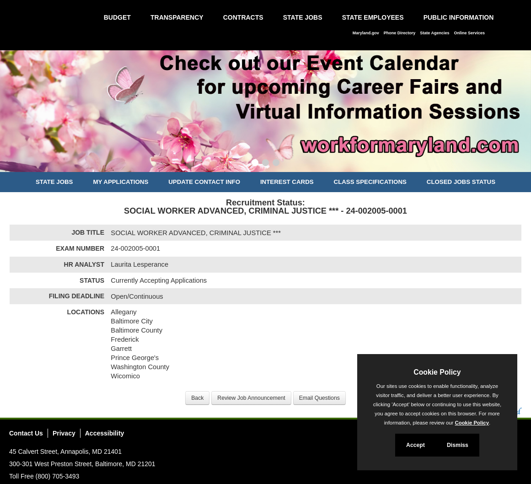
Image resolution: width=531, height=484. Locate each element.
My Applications (120, 181)
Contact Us (26, 433)
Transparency (177, 17)
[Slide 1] (255, 163)
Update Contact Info (204, 181)
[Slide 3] (276, 163)
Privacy (64, 433)
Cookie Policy (437, 372)
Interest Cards (287, 181)
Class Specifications (370, 181)
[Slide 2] (265, 163)
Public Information (459, 17)
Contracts (243, 17)
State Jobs (302, 17)
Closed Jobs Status (461, 181)
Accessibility (104, 433)
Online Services (469, 33)
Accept (415, 445)
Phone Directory (400, 33)
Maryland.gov (366, 33)
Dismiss (457, 445)
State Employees (373, 17)
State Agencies (434, 33)
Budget (117, 17)
